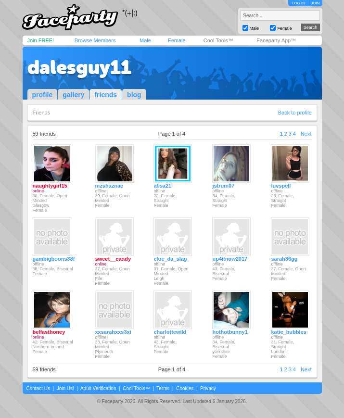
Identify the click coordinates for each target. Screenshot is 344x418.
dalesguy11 (79, 67)
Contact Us (38, 388)
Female (177, 40)
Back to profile (295, 112)
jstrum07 (223, 186)
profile (42, 95)
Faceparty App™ (276, 40)
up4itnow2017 (229, 259)
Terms (162, 388)
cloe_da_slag (170, 259)
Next (306, 134)
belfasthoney (49, 332)
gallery (73, 95)
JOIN (315, 3)
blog (134, 95)
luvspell (281, 186)
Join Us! (65, 388)
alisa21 (162, 186)
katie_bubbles (288, 332)
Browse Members (95, 40)
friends (105, 95)
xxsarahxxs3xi (113, 332)
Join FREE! (40, 40)
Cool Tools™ (218, 40)
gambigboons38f (54, 259)
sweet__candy (113, 259)
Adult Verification (98, 388)
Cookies (184, 388)
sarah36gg (284, 259)
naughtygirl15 (50, 186)
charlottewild (169, 332)
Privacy (208, 388)
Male (145, 40)
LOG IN (298, 3)
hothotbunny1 (229, 332)
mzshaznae (109, 186)
